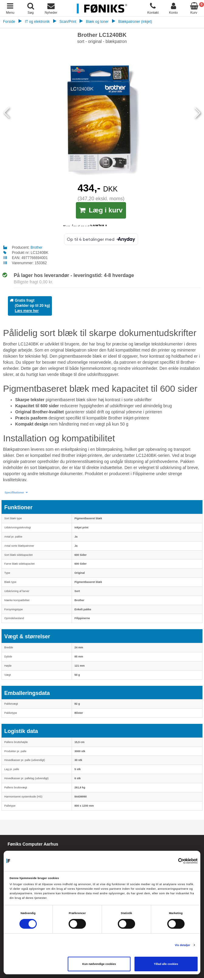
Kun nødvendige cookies (99, 964)
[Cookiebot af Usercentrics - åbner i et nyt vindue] (171, 861)
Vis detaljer (182, 945)
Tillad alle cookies (166, 964)
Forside (9, 21)
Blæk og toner (97, 21)
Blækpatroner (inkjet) (135, 21)
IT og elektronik (37, 21)
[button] (16, 493)
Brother (36, 247)
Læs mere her (27, 311)
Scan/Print (67, 21)
